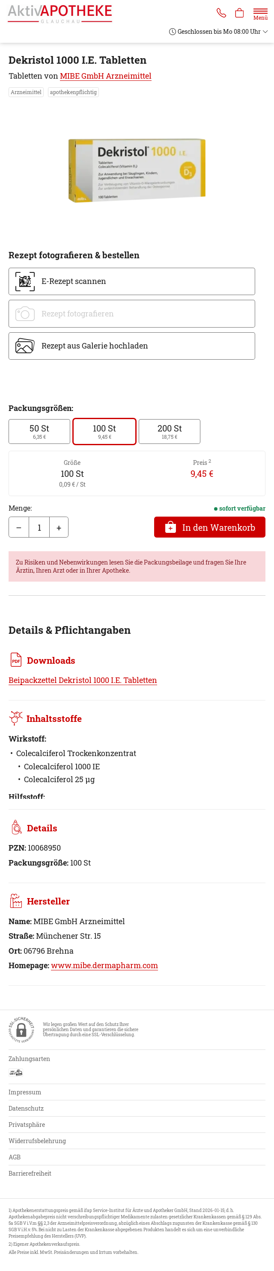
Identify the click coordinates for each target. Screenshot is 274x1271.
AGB (15, 1157)
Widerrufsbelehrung (37, 1141)
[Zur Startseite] (63, 14)
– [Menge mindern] (19, 527)
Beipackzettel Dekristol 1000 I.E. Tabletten (83, 680)
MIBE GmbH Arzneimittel (106, 76)
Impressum (25, 1092)
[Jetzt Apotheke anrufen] (220, 14)
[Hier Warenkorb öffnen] (239, 14)
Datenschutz (26, 1108)
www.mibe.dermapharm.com (104, 965)
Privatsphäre (27, 1124)
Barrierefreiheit (30, 1173)
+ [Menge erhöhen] (59, 527)
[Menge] (39, 527)
